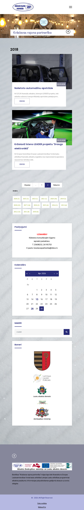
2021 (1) (44, 199)
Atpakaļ (27, 185)
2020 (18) (53, 199)
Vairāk (22, 101)
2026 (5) (17, 199)
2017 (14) (27, 205)
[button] (6, 26)
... (35, 185)
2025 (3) (26, 199)
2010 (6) (36, 212)
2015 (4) (46, 205)
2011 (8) (26, 212)
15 (37, 299)
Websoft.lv (42, 507)
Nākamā (56, 185)
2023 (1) (35, 199)
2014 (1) (55, 205)
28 (32, 308)
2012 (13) (17, 212)
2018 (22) (17, 205)
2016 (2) (36, 205)
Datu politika (42, 503)
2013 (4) (64, 205)
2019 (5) (63, 199)
